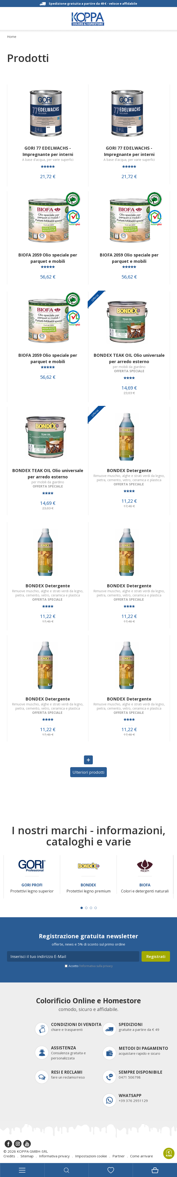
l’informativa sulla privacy (96, 966)
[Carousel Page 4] (95, 908)
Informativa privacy (54, 1156)
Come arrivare (141, 1156)
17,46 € (129, 506)
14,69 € (129, 388)
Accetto (91, 966)
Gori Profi (31, 885)
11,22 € (129, 501)
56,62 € (48, 277)
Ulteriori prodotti (88, 772)
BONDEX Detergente (129, 470)
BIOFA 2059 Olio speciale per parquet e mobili (47, 258)
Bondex (88, 885)
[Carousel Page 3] (91, 908)
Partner (118, 1156)
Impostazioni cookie (91, 1156)
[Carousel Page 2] (86, 908)
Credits (9, 1156)
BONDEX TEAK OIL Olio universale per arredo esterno (129, 358)
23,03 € (129, 393)
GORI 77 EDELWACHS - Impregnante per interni (47, 151)
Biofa (144, 885)
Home (11, 37)
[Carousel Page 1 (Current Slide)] (81, 908)
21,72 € (48, 176)
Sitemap (27, 1156)
